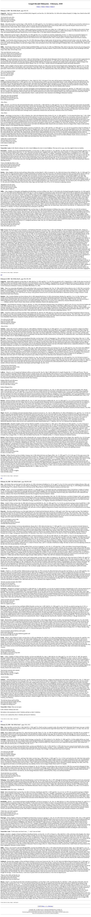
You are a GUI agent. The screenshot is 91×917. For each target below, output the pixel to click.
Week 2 (43, 6)
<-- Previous (50, 908)
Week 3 (48, 6)
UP (1, 275)
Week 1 (39, 6)
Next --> (44, 908)
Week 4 (52, 6)
